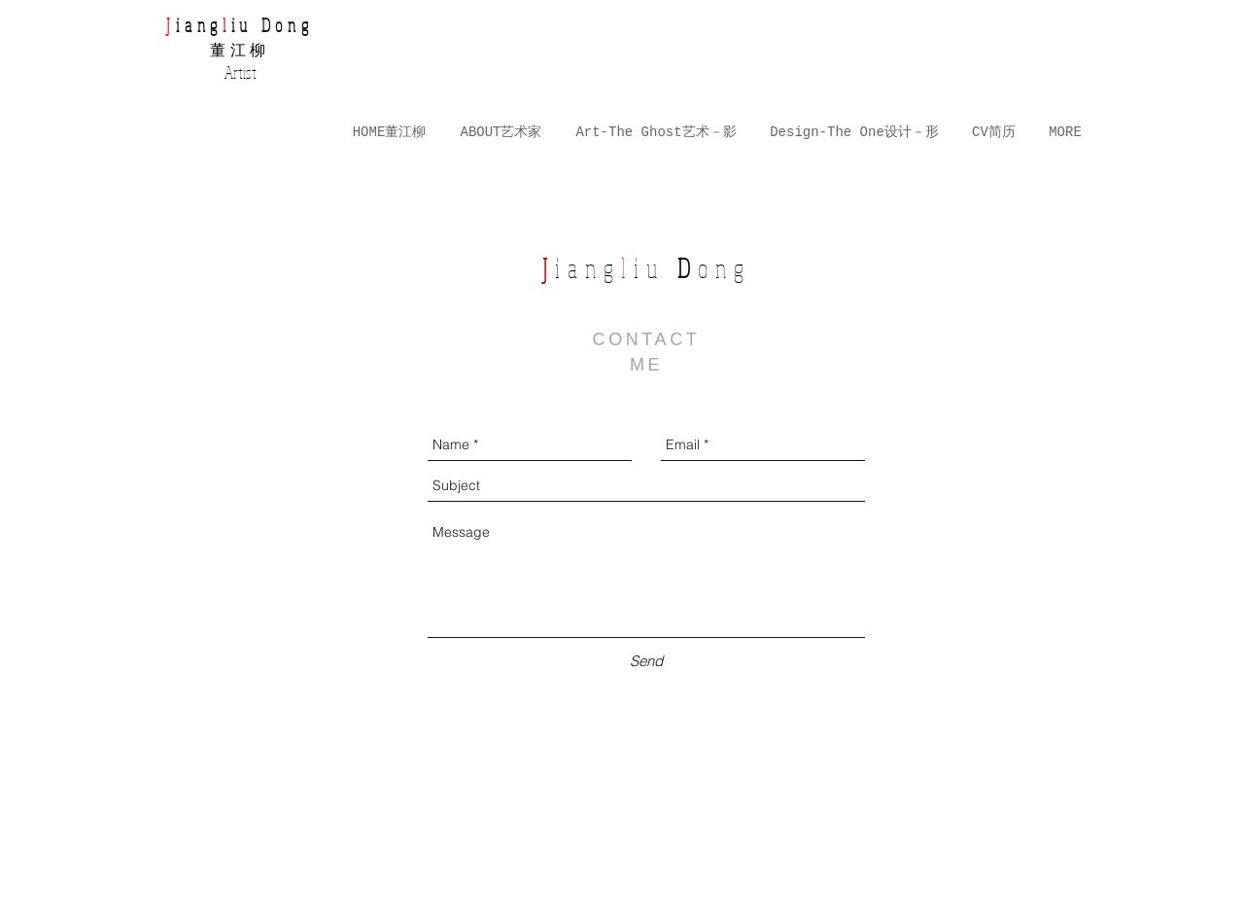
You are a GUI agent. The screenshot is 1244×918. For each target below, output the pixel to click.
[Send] (646, 661)
